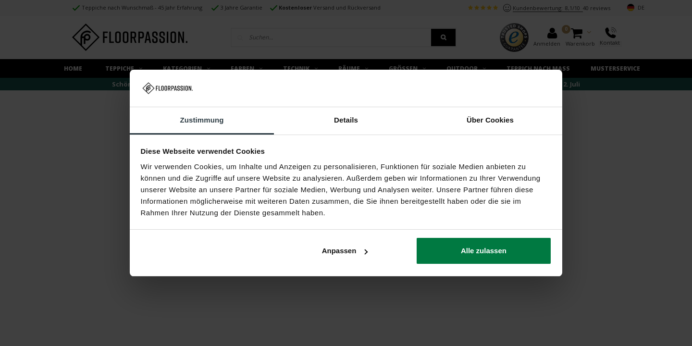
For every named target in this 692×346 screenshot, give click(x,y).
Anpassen (345, 251)
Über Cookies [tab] (490, 120)
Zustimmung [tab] (202, 120)
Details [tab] (346, 120)
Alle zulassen (484, 251)
